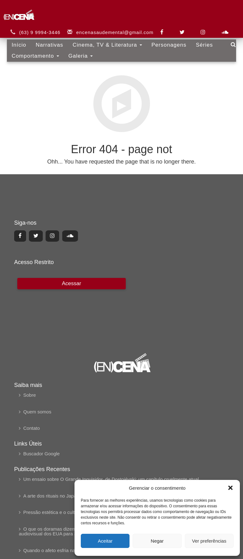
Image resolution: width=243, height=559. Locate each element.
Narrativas (46, 40)
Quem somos (37, 411)
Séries (201, 40)
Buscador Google (41, 453)
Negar (157, 541)
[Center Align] (20, 236)
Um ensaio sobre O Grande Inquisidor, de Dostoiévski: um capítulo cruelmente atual (111, 479)
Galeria (77, 51)
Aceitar (105, 541)
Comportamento (32, 51)
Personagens (165, 40)
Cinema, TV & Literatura (104, 40)
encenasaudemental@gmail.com (111, 27)
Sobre (29, 395)
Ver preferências (209, 541)
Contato (31, 428)
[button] (230, 488)
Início (15, 40)
